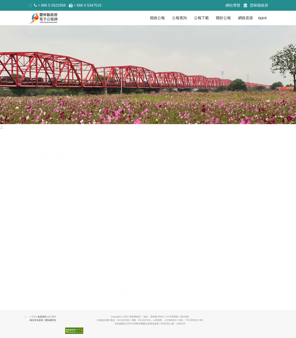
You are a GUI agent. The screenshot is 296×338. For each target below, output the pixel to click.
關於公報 (223, 18)
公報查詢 (179, 18)
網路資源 (245, 18)
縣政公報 (157, 18)
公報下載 (201, 18)
